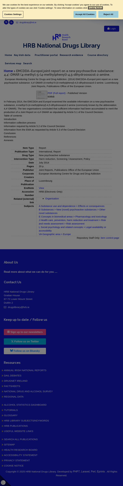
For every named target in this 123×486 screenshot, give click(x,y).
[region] (61, 9)
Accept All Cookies (84, 14)
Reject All (108, 14)
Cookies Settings (13, 14)
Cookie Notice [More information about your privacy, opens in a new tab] (95, 8)
